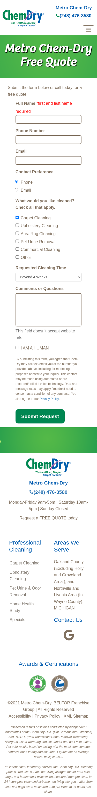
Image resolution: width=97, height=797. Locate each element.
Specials (17, 619)
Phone (24, 182)
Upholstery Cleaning (37, 226)
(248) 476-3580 (73, 15)
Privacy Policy (49, 399)
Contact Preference (35, 172)
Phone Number (30, 131)
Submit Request (40, 416)
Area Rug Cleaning (36, 234)
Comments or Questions (40, 288)
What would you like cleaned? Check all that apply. (45, 204)
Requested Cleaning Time (41, 268)
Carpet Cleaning (33, 218)
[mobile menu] (88, 29)
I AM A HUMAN (32, 348)
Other (23, 257)
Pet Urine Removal (35, 242)
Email (21, 151)
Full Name (25, 103)
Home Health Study (22, 607)
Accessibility (20, 716)
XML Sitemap (76, 716)
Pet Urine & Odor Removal (25, 591)
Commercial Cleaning (38, 249)
